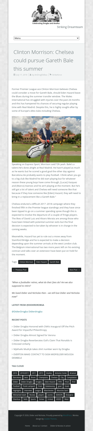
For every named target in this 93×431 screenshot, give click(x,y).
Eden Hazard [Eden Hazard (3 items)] (50, 382)
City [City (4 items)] (62, 377)
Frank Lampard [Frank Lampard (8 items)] (29, 386)
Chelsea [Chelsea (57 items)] (54, 377)
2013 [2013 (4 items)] (41, 373)
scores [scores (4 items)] (50, 395)
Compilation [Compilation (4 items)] (72, 377)
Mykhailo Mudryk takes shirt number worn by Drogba (42, 349)
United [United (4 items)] (50, 399)
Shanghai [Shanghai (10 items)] (69, 395)
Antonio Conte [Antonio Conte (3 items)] (61, 373)
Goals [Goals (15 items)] (67, 386)
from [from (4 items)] (40, 386)
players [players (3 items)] (41, 395)
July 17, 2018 (21, 74)
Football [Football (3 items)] (16, 386)
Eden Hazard (41, 262)
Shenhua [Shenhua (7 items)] (16, 399)
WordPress (67, 415)
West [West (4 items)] (66, 399)
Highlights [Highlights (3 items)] (17, 390)
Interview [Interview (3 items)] (28, 390)
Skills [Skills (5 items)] (25, 399)
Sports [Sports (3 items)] (33, 399)
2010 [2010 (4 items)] (15, 373)
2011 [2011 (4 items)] (34, 373)
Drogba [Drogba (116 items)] (39, 382)
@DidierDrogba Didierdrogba (27, 311)
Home (27, 426)
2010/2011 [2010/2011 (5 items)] (24, 373)
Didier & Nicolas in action (60, 426)
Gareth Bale (54, 262)
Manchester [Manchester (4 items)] (49, 390)
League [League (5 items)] (38, 390)
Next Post (75, 270)
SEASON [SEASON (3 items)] (59, 395)
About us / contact (39, 426)
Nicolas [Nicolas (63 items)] (32, 395)
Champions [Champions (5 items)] (43, 377)
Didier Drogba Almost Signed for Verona (35, 335)
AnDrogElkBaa (41, 74)
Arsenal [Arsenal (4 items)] (73, 373)
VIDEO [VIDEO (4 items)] (58, 399)
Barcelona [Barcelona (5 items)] (17, 377)
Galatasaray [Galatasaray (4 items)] (50, 386)
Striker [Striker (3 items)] (41, 399)
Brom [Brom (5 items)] (33, 377)
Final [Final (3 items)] (67, 382)
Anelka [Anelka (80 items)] (49, 373)
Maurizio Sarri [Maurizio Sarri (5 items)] (62, 390)
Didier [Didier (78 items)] (15, 382)
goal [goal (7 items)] (60, 386)
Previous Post (20, 270)
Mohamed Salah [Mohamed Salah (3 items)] (19, 395)
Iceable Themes (50, 419)
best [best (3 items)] (26, 377)
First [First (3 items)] (73, 382)
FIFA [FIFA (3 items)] (60, 382)
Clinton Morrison (26, 262)
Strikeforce (57, 74)
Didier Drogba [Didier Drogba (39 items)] (26, 382)
